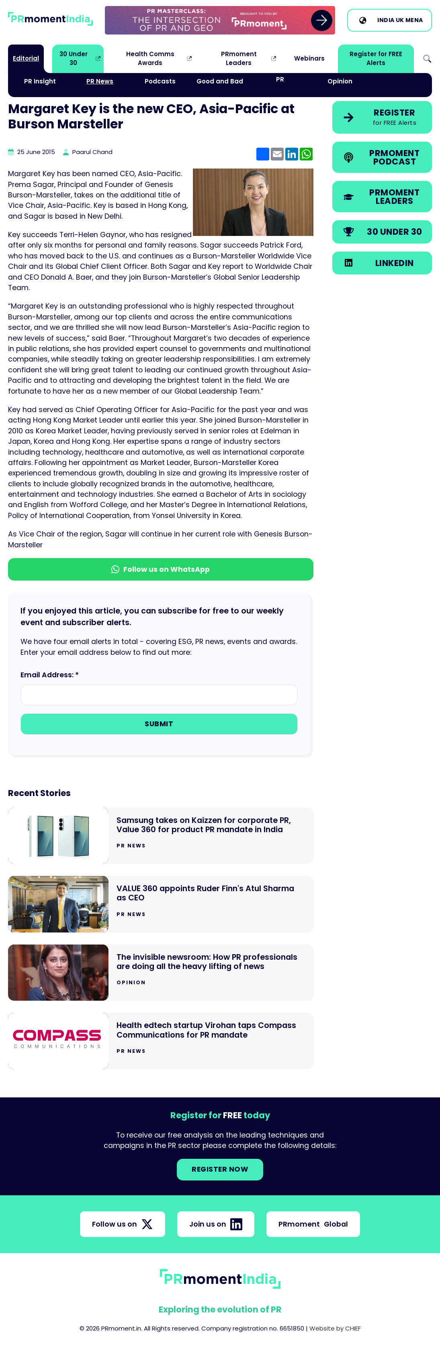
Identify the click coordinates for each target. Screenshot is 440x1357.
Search (427, 59)
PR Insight (40, 81)
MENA (414, 20)
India (386, 20)
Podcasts (160, 81)
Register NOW (220, 1169)
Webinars (309, 58)
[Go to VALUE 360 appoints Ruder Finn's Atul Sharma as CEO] (160, 904)
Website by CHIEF (335, 1328)
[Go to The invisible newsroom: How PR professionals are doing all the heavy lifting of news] (160, 973)
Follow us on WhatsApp (160, 569)
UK (400, 20)
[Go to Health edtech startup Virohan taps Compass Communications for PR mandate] (160, 1041)
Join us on (215, 1224)
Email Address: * (49, 675)
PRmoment (313, 1224)
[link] (220, 20)
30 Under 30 (73, 58)
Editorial (26, 58)
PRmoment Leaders (239, 58)
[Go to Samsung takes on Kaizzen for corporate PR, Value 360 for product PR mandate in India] (160, 836)
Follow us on (122, 1224)
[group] (220, 20)
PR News (99, 81)
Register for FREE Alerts (376, 58)
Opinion (339, 81)
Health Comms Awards (150, 58)
